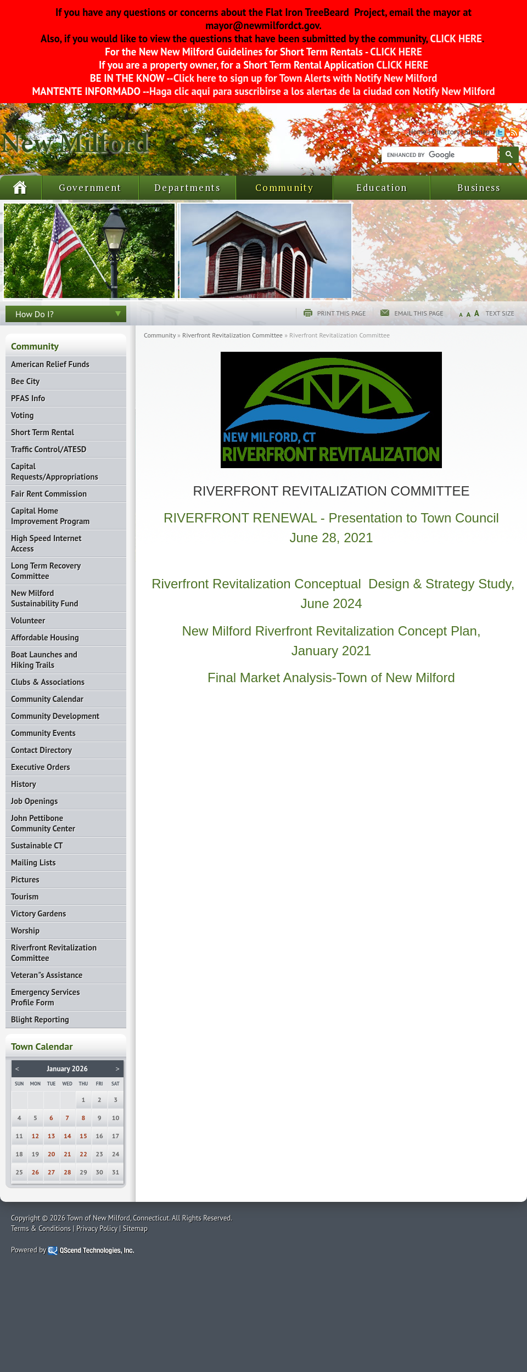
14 (67, 1136)
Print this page (341, 313)
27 (51, 1172)
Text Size (500, 313)
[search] (438, 155)
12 (36, 1136)
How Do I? (34, 313)
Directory (445, 132)
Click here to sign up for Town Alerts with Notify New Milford (305, 78)
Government (90, 187)
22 (83, 1154)
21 (67, 1154)
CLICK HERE (455, 38)
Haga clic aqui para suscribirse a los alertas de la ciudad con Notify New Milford (322, 91)
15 (83, 1136)
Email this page (418, 313)
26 (36, 1172)
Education (381, 187)
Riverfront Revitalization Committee (232, 335)
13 (51, 1136)
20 (51, 1154)
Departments (187, 187)
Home (417, 132)
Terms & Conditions (41, 1228)
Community (284, 187)
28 (67, 1172)
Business (479, 187)
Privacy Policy (96, 1228)
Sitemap (477, 132)
